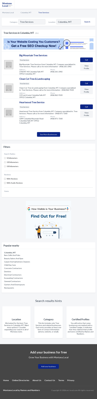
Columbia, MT (26, 12)
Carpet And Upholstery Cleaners (17, 262)
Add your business (48, 366)
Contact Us (49, 380)
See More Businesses (48, 134)
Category (13, 22)
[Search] (87, 21)
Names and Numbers (30, 390)
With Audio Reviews (15, 183)
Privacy (70, 380)
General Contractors (12, 281)
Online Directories (20, 380)
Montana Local (8, 12)
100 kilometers (12, 162)
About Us (36, 380)
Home (6, 380)
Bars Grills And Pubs (12, 255)
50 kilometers (12, 158)
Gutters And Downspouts (14, 284)
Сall (86, 60)
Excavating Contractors (13, 278)
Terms (61, 380)
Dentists (7, 271)
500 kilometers (12, 166)
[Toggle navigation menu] (93, 4)
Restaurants (9, 288)
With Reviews (12, 179)
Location (51, 22)
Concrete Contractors (13, 268)
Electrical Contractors (12, 275)
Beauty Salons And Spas (13, 258)
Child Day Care (10, 265)
